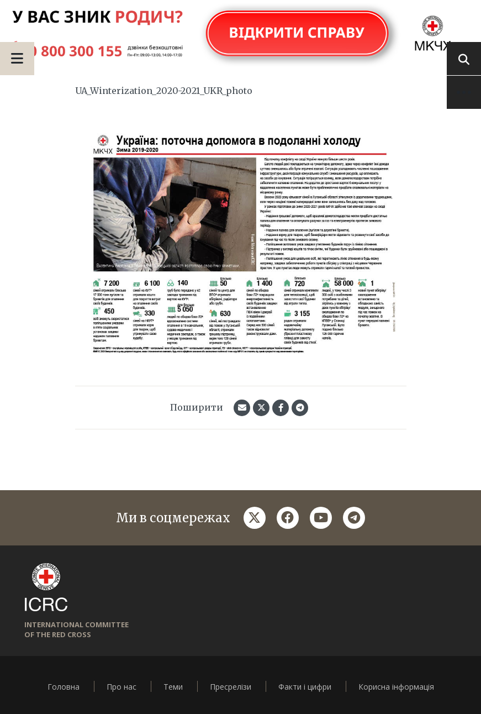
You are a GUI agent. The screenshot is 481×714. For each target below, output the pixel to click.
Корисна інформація (396, 686)
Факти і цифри (304, 686)
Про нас (121, 686)
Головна (63, 686)
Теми (173, 686)
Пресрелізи (230, 686)
